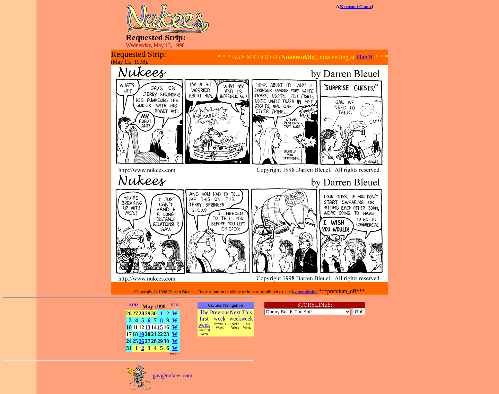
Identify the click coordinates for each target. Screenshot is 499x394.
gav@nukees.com (159, 375)
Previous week (219, 315)
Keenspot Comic (355, 6)
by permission (304, 291)
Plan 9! (365, 57)
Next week (235, 315)
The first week (204, 318)
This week (247, 315)
